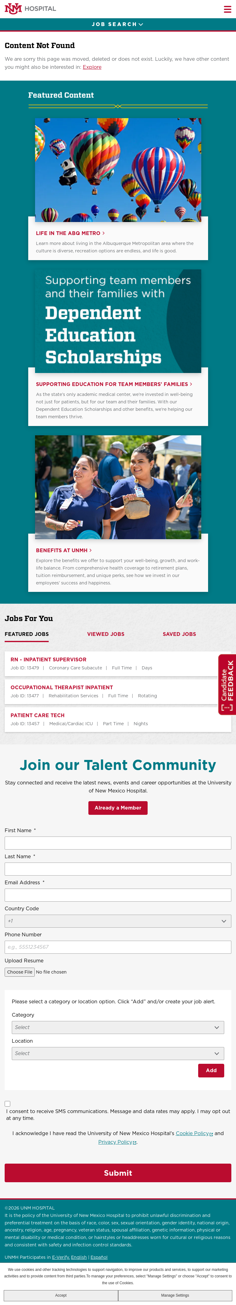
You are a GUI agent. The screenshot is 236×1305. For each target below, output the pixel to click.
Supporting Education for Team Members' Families (112, 384)
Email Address (25, 882)
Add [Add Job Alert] (211, 1070)
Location (22, 1041)
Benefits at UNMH (61, 550)
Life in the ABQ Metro (68, 233)
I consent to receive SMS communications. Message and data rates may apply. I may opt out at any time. (118, 1114)
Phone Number (23, 935)
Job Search (114, 24)
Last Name (20, 856)
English (79, 1257)
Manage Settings (175, 1295)
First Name (20, 830)
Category (23, 1015)
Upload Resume (24, 961)
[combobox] (118, 1053)
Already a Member (118, 808)
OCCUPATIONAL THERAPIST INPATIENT (62, 687)
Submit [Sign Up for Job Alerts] (118, 1173)
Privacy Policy (117, 1142)
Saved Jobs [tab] (179, 634)
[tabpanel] (118, 691)
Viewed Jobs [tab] (105, 634)
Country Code (22, 909)
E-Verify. (61, 1257)
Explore (92, 67)
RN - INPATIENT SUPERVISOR (49, 660)
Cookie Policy (194, 1133)
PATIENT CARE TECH (38, 715)
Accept (61, 1295)
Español (99, 1257)
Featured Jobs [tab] (27, 634)
